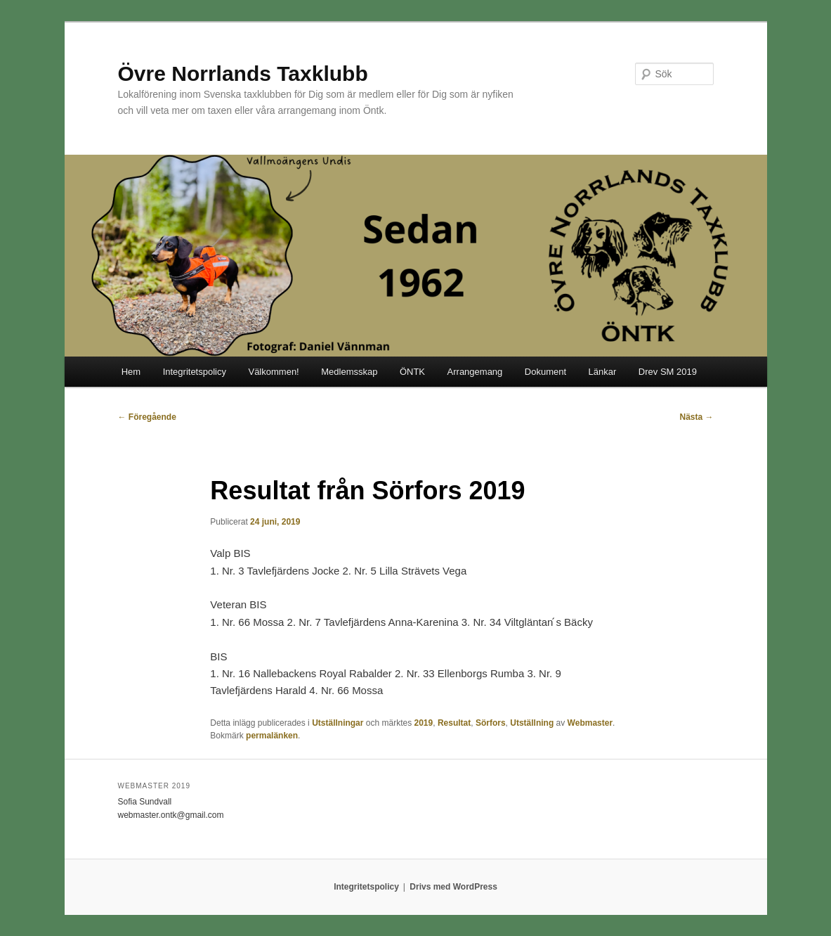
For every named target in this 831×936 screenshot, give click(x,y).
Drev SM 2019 (668, 371)
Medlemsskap (349, 371)
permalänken (272, 736)
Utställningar (337, 723)
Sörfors (491, 723)
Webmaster (590, 723)
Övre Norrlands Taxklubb (243, 73)
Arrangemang (475, 371)
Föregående (147, 417)
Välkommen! (273, 371)
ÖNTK (412, 371)
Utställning (532, 723)
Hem (131, 371)
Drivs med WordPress (453, 887)
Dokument (545, 371)
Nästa (696, 417)
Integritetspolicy (194, 371)
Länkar (603, 371)
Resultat (454, 723)
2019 (423, 723)
